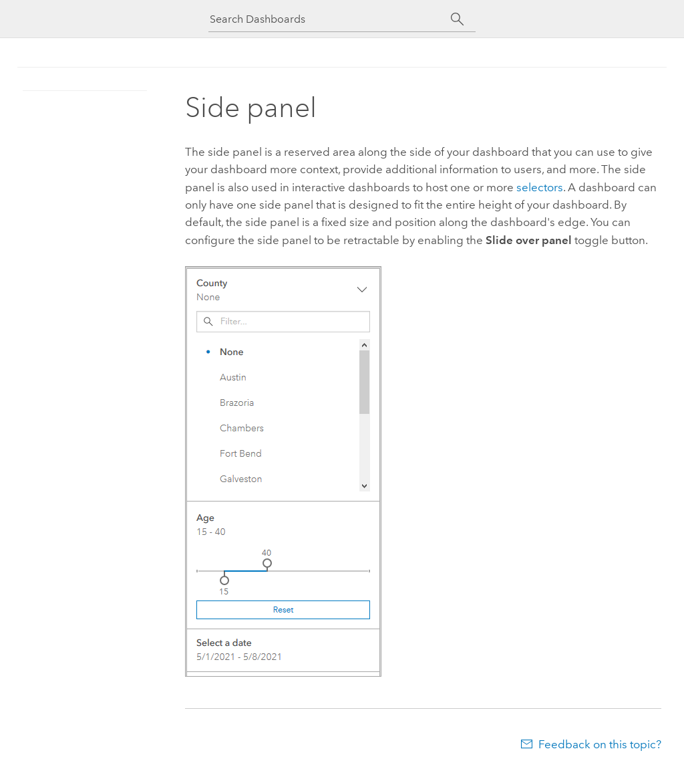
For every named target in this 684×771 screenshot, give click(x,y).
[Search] (457, 19)
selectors (539, 187)
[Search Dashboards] (330, 19)
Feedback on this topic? (599, 744)
